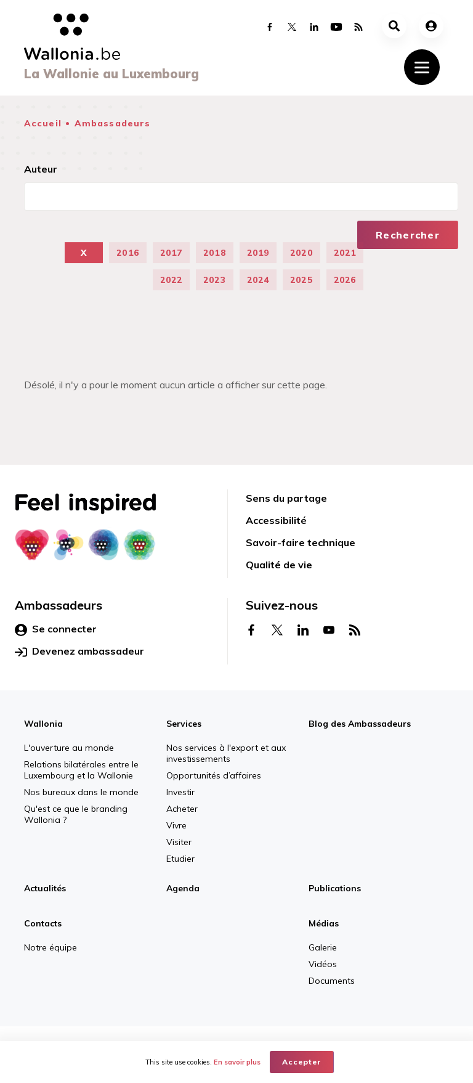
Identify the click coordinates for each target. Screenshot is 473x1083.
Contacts (43, 923)
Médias (324, 923)
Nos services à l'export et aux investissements (226, 753)
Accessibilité (276, 520)
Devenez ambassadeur (79, 651)
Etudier (180, 858)
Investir (180, 792)
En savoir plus (237, 1062)
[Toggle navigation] (422, 67)
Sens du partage (286, 498)
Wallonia (43, 723)
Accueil (43, 123)
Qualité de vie (279, 564)
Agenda (183, 888)
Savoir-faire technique (300, 542)
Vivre (176, 825)
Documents (332, 980)
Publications (335, 888)
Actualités (45, 888)
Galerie (323, 947)
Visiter (179, 842)
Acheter (182, 808)
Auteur (40, 169)
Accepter (301, 1061)
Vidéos (323, 964)
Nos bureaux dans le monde (81, 792)
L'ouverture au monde (69, 747)
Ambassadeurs (112, 123)
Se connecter (56, 629)
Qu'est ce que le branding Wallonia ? (75, 814)
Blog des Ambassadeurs (360, 723)
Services (183, 723)
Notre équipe (50, 947)
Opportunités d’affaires (213, 775)
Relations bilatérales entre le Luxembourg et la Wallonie (81, 770)
